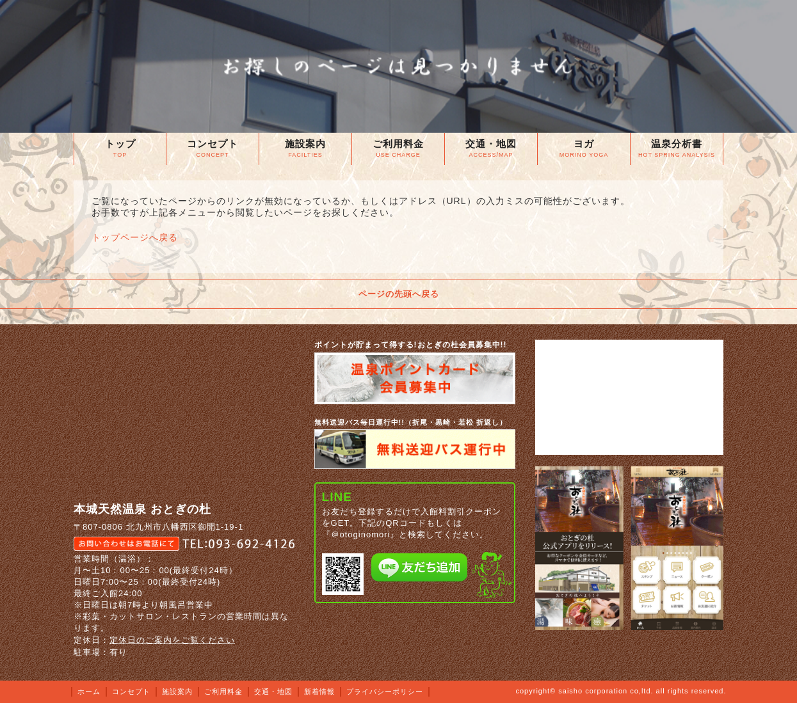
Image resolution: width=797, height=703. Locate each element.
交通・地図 (273, 691)
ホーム (89, 691)
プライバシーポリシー (384, 691)
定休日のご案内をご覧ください (172, 640)
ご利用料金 (223, 691)
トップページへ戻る (135, 237)
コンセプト (131, 691)
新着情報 (319, 691)
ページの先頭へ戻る (398, 294)
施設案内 (177, 691)
